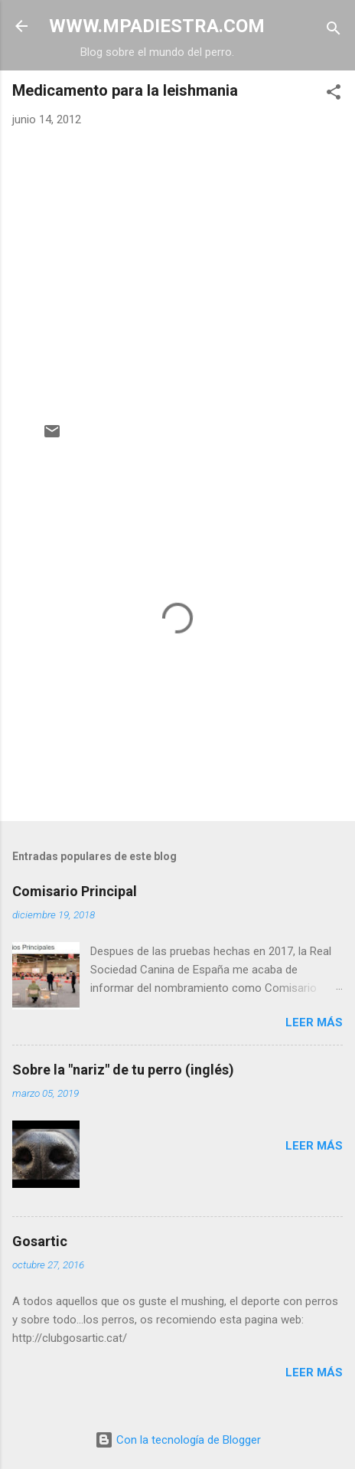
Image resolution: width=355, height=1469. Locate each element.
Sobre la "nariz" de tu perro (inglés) (123, 1070)
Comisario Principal (74, 891)
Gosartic (39, 1241)
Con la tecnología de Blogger (178, 1440)
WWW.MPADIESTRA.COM (157, 26)
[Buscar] (333, 31)
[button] (333, 94)
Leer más (314, 1022)
